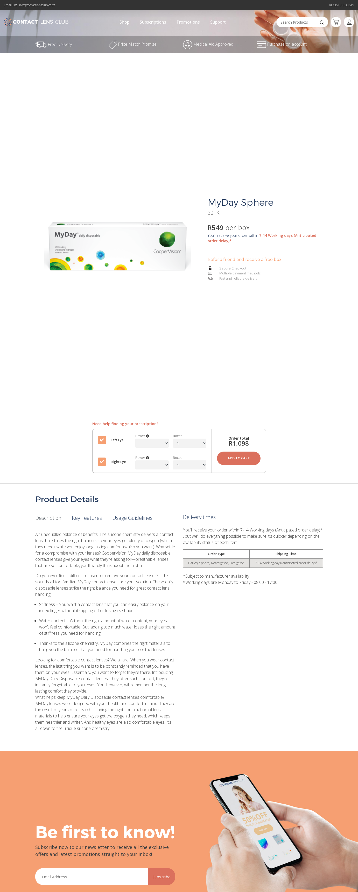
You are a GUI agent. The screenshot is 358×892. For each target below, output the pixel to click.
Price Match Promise (133, 44)
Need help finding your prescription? (125, 423)
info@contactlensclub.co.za (37, 5)
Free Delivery (179, 6)
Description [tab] (48, 517)
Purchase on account (282, 44)
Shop (124, 22)
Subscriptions (153, 22)
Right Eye (118, 461)
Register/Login (341, 5)
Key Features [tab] (87, 517)
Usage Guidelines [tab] (132, 517)
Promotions (188, 22)
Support (218, 22)
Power (142, 435)
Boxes (177, 435)
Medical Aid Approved (208, 44)
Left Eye (117, 440)
